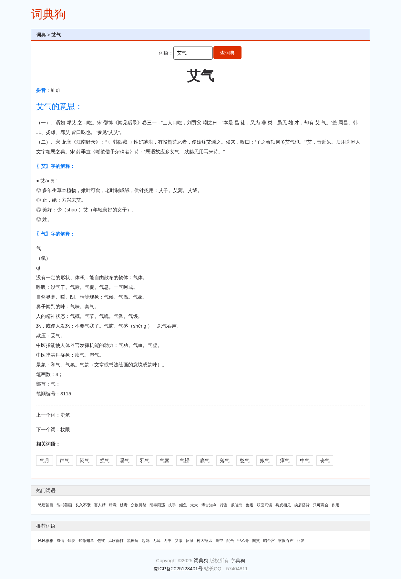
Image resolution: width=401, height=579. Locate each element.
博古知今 (209, 505)
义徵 (178, 540)
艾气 (56, 34)
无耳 (156, 540)
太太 (194, 505)
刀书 (167, 540)
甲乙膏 (243, 540)
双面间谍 (264, 505)
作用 (335, 505)
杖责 (124, 505)
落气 (225, 460)
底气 (205, 460)
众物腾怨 (138, 505)
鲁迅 (249, 505)
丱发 (300, 540)
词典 (41, 34)
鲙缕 (71, 540)
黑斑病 (133, 540)
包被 (101, 540)
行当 (224, 505)
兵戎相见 (283, 505)
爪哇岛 (236, 505)
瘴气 (285, 460)
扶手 (172, 505)
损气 (104, 460)
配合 (230, 540)
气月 (44, 460)
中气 (305, 460)
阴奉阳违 (157, 505)
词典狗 (48, 14)
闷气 (84, 460)
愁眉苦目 (45, 505)
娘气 (265, 460)
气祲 (185, 460)
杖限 (65, 429)
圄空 (219, 540)
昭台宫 (269, 540)
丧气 (325, 460)
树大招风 (204, 540)
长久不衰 (83, 505)
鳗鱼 (183, 505)
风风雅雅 (45, 540)
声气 (64, 460)
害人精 (100, 505)
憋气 (245, 460)
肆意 (113, 505)
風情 (60, 540)
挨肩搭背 (302, 505)
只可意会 (320, 505)
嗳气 (124, 460)
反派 (189, 540)
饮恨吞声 (285, 540)
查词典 (227, 53)
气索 (165, 460)
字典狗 (238, 560)
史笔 (65, 415)
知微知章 (86, 540)
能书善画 (64, 505)
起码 (145, 540)
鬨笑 (256, 540)
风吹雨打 (116, 540)
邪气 (144, 460)
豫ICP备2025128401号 (178, 568)
